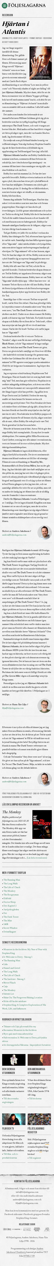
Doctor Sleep (9, 902)
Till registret (35, 1158)
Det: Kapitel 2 (9, 906)
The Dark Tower (11, 917)
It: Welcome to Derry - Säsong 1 (17, 957)
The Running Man (11, 880)
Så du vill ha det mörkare (14, 1001)
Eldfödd (7, 899)
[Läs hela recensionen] (37, 858)
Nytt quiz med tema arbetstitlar (18, 1034)
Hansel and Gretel (11, 968)
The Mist (7, 921)
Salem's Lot (8, 994)
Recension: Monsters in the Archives (20, 1030)
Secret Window (10, 928)
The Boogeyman (11, 895)
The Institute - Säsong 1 (14, 979)
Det (5, 913)
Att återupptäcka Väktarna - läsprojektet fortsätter (27, 1045)
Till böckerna (35, 1099)
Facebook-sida (11, 1214)
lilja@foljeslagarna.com (13, 708)
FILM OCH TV (8, 1128)
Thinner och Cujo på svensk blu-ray (19, 1027)
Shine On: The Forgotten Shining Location (22, 998)
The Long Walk (10, 884)
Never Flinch (9, 983)
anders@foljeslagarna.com (14, 535)
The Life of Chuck (11, 887)
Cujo (5, 987)
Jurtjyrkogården (11, 910)
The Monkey (11, 812)
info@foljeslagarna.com (27, 1192)
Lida (5, 964)
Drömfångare (9, 932)
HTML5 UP (28, 1256)
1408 (5, 924)
